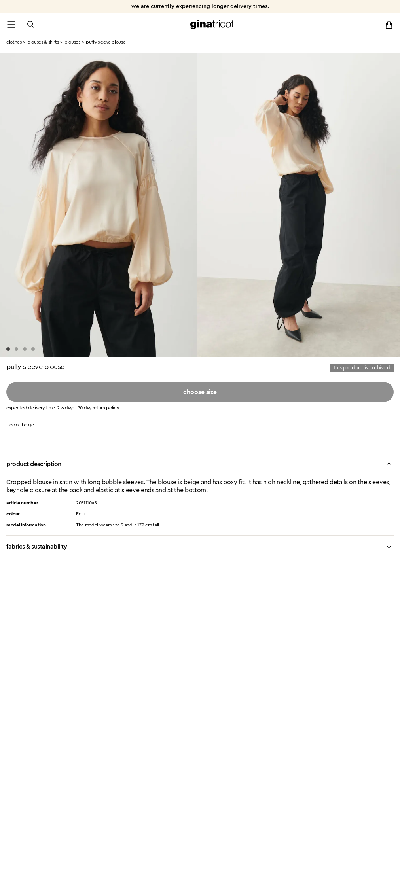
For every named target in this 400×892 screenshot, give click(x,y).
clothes (13, 42)
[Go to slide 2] (16, 349)
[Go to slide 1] (8, 349)
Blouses (72, 42)
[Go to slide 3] (25, 349)
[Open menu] (11, 24)
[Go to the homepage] (212, 24)
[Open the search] (31, 24)
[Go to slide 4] (33, 349)
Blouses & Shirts (43, 42)
